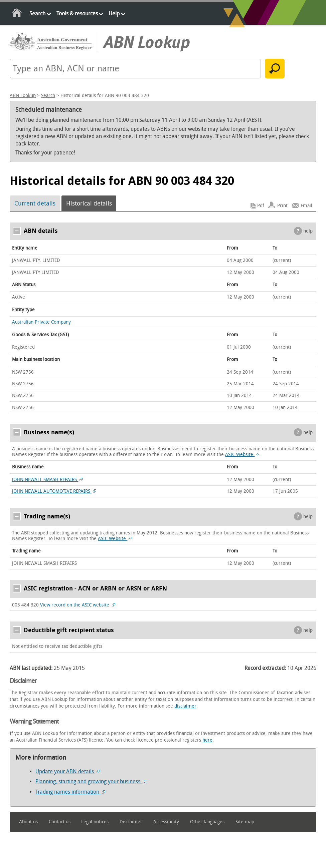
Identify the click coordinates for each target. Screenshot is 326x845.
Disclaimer (131, 822)
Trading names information (70, 792)
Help (114, 13)
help (308, 231)
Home (17, 13)
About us (28, 822)
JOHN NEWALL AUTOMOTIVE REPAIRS (54, 491)
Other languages (207, 822)
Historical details (89, 203)
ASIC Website (242, 454)
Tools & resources (77, 13)
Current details (34, 203)
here (207, 740)
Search (37, 13)
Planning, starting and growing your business (90, 781)
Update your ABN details (67, 771)
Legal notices (95, 822)
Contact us (59, 822)
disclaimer (185, 706)
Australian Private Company (41, 322)
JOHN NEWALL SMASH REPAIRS (47, 479)
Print (282, 205)
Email (306, 205)
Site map (244, 822)
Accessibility (166, 822)
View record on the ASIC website (77, 605)
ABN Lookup (23, 95)
